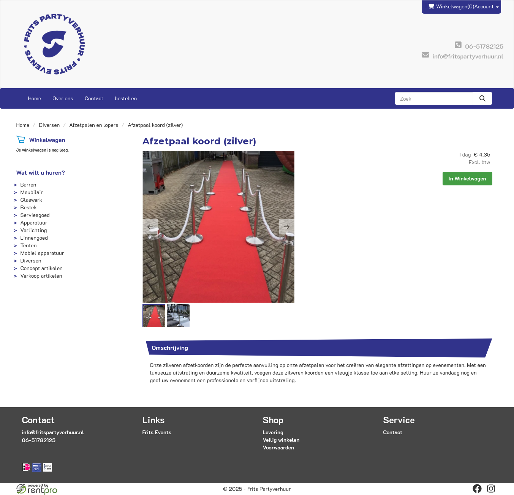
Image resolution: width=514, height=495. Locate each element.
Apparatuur (34, 222)
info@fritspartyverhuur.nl (53, 432)
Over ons (62, 98)
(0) (451, 6)
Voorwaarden (278, 447)
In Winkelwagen (467, 178)
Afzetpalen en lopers (93, 124)
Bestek (29, 207)
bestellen (126, 98)
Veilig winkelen (281, 439)
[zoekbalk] (434, 98)
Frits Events (157, 432)
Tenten (29, 245)
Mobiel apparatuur (42, 252)
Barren (28, 184)
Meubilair (32, 192)
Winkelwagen (47, 140)
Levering (273, 432)
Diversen (49, 124)
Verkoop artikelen (41, 275)
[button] (150, 226)
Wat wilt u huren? (40, 172)
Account (486, 6)
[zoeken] (482, 98)
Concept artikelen (42, 268)
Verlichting (34, 230)
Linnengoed (34, 237)
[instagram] (491, 488)
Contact (94, 98)
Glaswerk (32, 199)
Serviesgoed (35, 214)
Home (34, 98)
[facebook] (477, 488)
